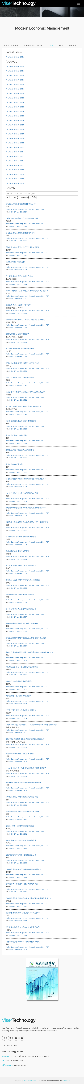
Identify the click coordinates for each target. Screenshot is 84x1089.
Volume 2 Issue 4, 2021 (15, 157)
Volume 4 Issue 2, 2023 (15, 139)
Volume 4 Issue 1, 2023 (15, 143)
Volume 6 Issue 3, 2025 (15, 89)
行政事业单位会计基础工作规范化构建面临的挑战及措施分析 (28, 903)
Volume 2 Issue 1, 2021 (15, 170)
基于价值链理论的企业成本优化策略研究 (21, 614)
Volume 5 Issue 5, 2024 (15, 107)
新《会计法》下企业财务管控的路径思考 (21, 542)
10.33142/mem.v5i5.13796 (18, 608)
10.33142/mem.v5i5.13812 (18, 839)
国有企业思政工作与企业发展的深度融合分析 (23, 368)
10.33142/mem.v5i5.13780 (18, 376)
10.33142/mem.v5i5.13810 (18, 810)
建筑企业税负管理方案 (14, 469)
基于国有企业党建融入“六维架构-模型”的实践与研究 (25, 325)
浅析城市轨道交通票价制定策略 (17, 556)
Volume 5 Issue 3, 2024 (15, 116)
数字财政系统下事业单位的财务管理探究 (21, 571)
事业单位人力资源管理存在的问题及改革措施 (23, 585)
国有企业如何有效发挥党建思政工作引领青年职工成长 (26, 643)
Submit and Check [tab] (34, 45)
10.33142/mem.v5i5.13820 (18, 955)
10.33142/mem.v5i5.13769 (18, 217)
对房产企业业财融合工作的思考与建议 (20, 759)
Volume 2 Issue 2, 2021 (15, 166)
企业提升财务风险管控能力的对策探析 (20, 831)
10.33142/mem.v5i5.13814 (18, 868)
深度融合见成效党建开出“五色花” (18, 310)
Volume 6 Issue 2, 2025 (15, 94)
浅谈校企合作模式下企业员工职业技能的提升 (23, 252)
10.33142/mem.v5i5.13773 (18, 275)
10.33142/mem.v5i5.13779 (18, 362)
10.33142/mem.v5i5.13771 (18, 246)
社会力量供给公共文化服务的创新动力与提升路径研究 (26, 773)
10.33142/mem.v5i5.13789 (18, 506)
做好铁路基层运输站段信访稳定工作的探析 (22, 628)
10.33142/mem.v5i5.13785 (18, 449)
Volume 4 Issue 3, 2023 (15, 134)
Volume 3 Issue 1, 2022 (15, 152)
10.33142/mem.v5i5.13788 (18, 492)
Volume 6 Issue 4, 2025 (15, 85)
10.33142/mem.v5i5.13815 (18, 883)
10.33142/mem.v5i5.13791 (18, 535)
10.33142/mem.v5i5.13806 (18, 752)
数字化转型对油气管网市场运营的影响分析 (22, 802)
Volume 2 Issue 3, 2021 (15, 161)
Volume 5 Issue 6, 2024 (15, 103)
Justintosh (66, 1086)
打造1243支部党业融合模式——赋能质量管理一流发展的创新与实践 (31, 730)
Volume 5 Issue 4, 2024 (15, 112)
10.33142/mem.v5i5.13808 (18, 781)
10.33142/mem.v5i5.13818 (18, 926)
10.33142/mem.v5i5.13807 (18, 767)
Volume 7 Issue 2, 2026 (15, 62)
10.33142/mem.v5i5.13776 (18, 318)
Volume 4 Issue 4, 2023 (15, 130)
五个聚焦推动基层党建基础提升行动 (19, 281)
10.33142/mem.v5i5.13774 (18, 289)
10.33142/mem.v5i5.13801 (18, 680)
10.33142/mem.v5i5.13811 (18, 825)
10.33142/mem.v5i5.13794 (18, 579)
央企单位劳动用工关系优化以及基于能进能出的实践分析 (27, 296)
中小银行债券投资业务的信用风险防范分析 (22, 498)
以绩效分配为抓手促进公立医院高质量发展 (22, 223)
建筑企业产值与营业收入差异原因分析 (20, 455)
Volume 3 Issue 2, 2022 (15, 148)
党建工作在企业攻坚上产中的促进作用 (20, 382)
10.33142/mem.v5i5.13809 (18, 796)
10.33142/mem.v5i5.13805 (18, 738)
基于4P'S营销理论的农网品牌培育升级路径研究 (23, 411)
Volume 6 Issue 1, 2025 (15, 98)
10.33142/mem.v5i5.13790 (18, 521)
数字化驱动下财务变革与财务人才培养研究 (22, 889)
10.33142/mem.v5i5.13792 (18, 550)
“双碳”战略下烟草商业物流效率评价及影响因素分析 (25, 744)
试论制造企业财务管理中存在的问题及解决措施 (23, 788)
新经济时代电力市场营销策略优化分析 (20, 599)
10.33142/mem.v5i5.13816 (18, 897)
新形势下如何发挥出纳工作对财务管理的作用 (23, 932)
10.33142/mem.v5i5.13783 (18, 420)
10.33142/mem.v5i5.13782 (18, 405)
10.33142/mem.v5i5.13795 (18, 593)
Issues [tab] (52, 45)
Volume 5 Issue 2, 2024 (15, 121)
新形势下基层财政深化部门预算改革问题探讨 (23, 918)
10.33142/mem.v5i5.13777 (18, 333)
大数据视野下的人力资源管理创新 (18, 701)
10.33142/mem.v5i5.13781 (18, 391)
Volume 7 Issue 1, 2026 (15, 71)
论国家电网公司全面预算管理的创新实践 (21, 845)
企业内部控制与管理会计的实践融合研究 (21, 860)
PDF (47, 214)
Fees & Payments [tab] (13, 50)
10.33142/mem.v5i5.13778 (18, 347)
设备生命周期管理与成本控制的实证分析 (21, 209)
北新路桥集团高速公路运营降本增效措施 (21, 426)
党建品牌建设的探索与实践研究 (17, 339)
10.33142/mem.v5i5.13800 (18, 666)
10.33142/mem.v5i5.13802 (18, 694)
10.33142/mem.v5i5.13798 (18, 637)
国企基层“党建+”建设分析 (15, 267)
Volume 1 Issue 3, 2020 (15, 179)
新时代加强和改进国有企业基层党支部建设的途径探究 (26, 513)
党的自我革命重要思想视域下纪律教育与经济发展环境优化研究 (29, 657)
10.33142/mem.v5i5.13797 (18, 622)
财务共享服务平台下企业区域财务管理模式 (22, 672)
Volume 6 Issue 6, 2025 (15, 76)
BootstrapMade (30, 1086)
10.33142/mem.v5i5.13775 (18, 304)
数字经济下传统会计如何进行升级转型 (20, 354)
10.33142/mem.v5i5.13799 (18, 651)
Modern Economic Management (16, 214)
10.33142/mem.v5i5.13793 (18, 564)
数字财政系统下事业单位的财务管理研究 (21, 715)
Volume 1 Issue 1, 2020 (15, 188)
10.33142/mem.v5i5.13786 (18, 463)
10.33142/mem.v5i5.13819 (18, 940)
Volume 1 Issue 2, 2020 (15, 184)
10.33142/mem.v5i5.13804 (18, 723)
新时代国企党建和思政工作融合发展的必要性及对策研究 (27, 527)
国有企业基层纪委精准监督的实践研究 (20, 238)
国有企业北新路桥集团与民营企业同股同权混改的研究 (26, 484)
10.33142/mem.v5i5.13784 (18, 434)
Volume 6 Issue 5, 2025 (15, 80)
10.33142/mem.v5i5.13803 (18, 709)
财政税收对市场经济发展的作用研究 (19, 686)
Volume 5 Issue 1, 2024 (15, 125)
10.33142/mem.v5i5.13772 (18, 260)
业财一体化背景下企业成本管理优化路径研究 (23, 947)
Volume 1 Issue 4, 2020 (15, 175)
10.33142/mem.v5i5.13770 (18, 232)
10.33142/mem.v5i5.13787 (18, 477)
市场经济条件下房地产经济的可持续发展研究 (23, 816)
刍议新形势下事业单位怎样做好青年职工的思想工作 (25, 397)
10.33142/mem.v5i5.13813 (18, 854)
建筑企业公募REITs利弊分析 (16, 440)
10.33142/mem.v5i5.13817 (18, 911)
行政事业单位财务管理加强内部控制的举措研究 (23, 874)
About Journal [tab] (11, 45)
